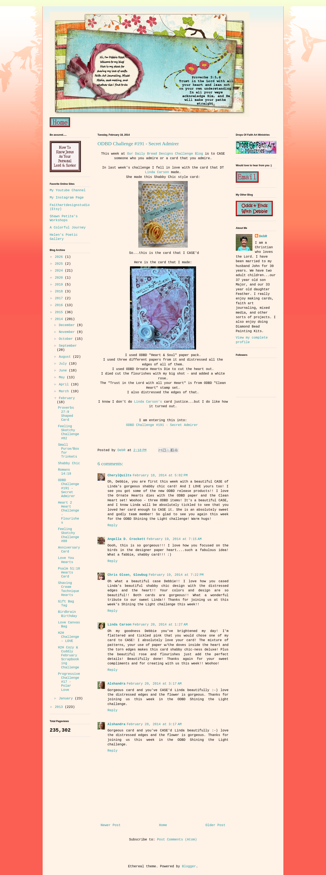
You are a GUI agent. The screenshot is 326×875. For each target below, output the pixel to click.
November (68, 332)
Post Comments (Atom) (177, 839)
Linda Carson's (148, 402)
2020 (60, 278)
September (68, 346)
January (67, 698)
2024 (60, 271)
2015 (60, 312)
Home (163, 825)
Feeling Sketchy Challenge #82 (68, 432)
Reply (112, 525)
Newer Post (111, 825)
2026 (60, 257)
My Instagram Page (67, 198)
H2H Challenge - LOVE (68, 637)
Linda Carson (157, 172)
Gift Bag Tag (66, 603)
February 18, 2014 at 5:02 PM (160, 475)
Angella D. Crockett (126, 539)
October (67, 339)
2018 (60, 291)
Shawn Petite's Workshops (64, 218)
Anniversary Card (69, 550)
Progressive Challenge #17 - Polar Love (69, 682)
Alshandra (116, 684)
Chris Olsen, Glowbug (127, 575)
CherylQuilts (119, 475)
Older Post (215, 825)
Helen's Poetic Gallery (64, 237)
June (64, 370)
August (66, 357)
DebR (263, 236)
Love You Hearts (66, 560)
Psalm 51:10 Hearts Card (69, 572)
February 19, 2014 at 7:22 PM (176, 575)
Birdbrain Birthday (67, 614)
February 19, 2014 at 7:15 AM (174, 539)
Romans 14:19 (64, 472)
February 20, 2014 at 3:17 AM (154, 684)
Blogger (189, 866)
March (65, 391)
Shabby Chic (69, 463)
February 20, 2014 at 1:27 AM (160, 625)
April (65, 384)
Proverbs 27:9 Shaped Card (66, 414)
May (63, 377)
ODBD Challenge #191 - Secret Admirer (163, 425)
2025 (60, 264)
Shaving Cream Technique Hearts (68, 589)
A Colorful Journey (68, 228)
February (67, 398)
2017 (60, 298)
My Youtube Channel (68, 190)
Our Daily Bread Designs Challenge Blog (166, 154)
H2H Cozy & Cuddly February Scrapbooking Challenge (68, 657)
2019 (60, 285)
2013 (60, 707)
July (64, 364)
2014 (60, 319)
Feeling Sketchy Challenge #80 (68, 535)
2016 (60, 305)
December (68, 325)
